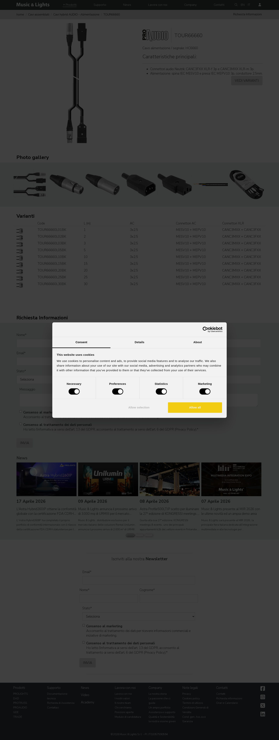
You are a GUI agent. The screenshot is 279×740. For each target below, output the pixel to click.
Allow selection (138, 407)
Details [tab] (139, 342)
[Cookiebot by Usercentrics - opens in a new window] (205, 329)
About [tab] (197, 342)
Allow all (195, 407)
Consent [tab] (81, 342)
